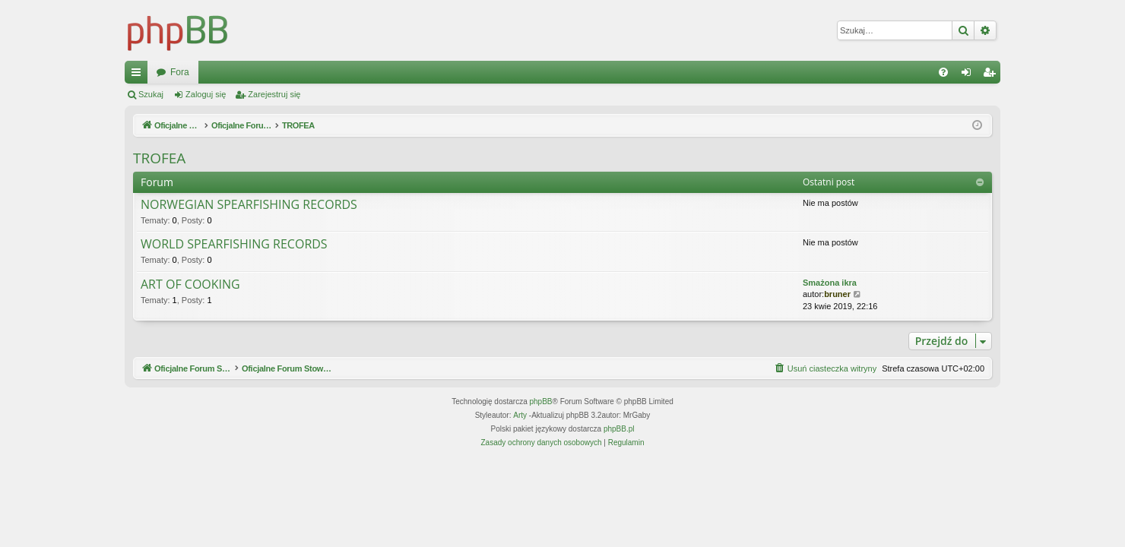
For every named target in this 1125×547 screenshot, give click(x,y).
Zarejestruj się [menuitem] (992, 75)
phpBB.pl (619, 429)
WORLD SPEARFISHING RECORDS (234, 244)
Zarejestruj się (274, 94)
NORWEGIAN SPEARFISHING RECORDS (249, 205)
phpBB (541, 401)
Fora (438, 72)
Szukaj (150, 94)
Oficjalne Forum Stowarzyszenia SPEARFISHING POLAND (277, 72)
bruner (837, 294)
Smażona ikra (830, 282)
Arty (520, 415)
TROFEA (159, 158)
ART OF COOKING (190, 284)
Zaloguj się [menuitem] (970, 75)
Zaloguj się (205, 94)
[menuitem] (943, 72)
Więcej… (139, 75)
